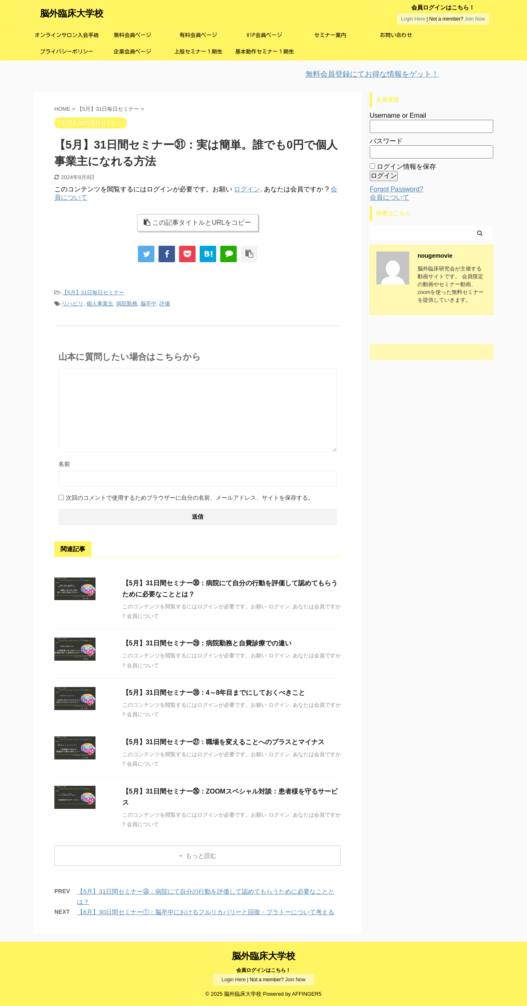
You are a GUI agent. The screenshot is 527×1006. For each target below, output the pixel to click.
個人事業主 (99, 303)
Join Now (475, 19)
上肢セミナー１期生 (198, 51)
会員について (389, 197)
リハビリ (72, 303)
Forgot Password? (396, 189)
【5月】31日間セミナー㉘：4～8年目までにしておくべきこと (213, 692)
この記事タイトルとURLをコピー (197, 222)
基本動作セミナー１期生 (264, 51)
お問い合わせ (396, 35)
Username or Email (398, 115)
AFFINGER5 (307, 994)
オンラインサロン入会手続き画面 (67, 38)
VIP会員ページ (264, 35)
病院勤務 (127, 303)
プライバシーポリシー (66, 51)
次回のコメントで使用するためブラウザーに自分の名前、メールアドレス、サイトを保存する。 (190, 497)
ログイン (247, 189)
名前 (64, 464)
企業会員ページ (132, 51)
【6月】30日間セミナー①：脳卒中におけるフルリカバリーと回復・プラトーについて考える (205, 911)
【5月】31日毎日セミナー (93, 292)
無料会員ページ (132, 35)
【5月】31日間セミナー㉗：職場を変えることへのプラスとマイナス (223, 741)
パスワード (386, 140)
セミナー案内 (330, 35)
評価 (164, 303)
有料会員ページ (198, 35)
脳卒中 (148, 303)
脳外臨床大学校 (71, 13)
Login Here (413, 19)
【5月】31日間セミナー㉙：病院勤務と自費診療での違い (206, 643)
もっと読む (201, 855)
